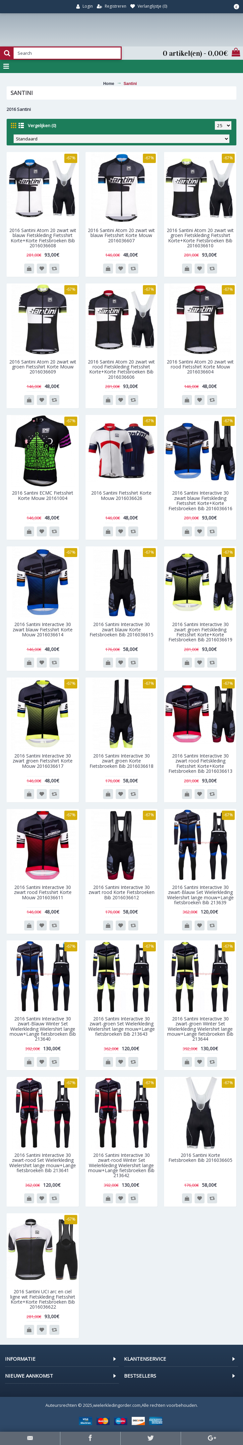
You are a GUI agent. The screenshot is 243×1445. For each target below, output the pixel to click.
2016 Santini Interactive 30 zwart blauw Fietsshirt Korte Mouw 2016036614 (43, 629)
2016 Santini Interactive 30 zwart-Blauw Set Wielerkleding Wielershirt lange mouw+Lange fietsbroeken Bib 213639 (200, 895)
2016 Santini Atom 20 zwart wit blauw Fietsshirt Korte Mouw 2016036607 (121, 235)
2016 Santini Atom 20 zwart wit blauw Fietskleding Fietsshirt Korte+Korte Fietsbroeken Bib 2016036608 (42, 238)
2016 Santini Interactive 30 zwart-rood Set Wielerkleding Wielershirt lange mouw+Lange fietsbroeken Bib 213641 (42, 1162)
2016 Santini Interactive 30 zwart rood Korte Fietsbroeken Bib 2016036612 (121, 892)
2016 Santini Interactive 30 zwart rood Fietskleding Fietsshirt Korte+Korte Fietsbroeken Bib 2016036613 (200, 763)
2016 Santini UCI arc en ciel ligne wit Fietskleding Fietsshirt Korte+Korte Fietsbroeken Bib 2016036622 (42, 1299)
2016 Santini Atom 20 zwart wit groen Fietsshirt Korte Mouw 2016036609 (42, 367)
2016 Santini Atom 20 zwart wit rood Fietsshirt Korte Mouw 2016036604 (200, 367)
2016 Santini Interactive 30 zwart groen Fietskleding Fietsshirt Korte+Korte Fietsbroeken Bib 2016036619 (200, 632)
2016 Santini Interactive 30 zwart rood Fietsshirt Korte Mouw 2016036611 (43, 892)
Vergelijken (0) (42, 125)
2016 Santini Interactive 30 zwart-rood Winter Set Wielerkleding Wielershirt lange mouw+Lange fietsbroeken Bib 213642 (121, 1165)
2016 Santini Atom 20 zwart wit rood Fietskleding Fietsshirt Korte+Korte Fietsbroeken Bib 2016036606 (121, 369)
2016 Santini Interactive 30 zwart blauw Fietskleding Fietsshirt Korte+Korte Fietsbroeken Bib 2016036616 (200, 500)
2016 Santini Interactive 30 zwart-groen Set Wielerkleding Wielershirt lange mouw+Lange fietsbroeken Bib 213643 (121, 1026)
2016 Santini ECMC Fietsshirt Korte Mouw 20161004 (42, 495)
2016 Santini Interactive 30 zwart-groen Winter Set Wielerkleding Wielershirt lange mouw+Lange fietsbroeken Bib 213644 (200, 1028)
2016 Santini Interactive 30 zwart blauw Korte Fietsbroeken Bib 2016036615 (121, 629)
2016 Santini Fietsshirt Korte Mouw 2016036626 (121, 495)
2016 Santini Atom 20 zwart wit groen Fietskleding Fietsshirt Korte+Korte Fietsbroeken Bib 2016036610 (200, 238)
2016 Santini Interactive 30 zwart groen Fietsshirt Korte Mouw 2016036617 (43, 761)
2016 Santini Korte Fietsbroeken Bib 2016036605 (200, 1157)
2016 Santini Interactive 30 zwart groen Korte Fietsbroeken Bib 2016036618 (121, 761)
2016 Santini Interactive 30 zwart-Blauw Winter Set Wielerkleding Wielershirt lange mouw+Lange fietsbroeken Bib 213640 (43, 1028)
